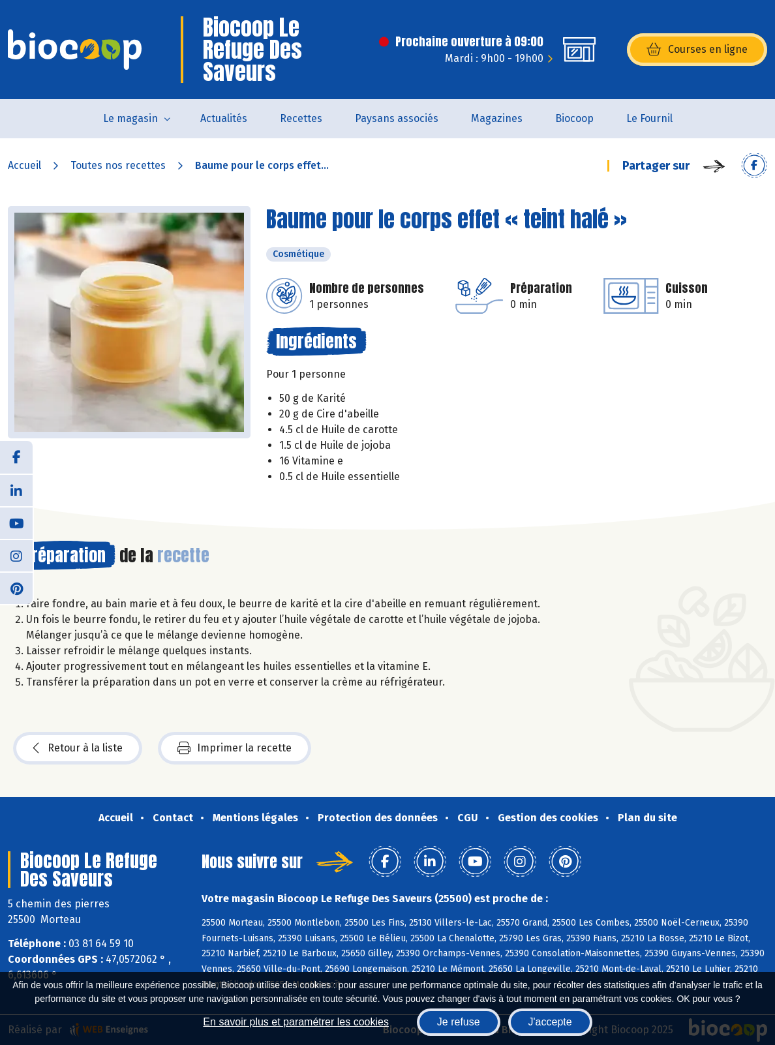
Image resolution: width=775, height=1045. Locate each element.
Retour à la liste (78, 748)
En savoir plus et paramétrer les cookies (296, 1021)
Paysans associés (396, 118)
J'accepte (550, 1021)
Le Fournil (649, 118)
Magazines (497, 118)
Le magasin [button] (130, 118)
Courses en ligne (697, 49)
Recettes (301, 118)
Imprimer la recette (234, 748)
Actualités (223, 118)
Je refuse (458, 1021)
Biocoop (574, 118)
